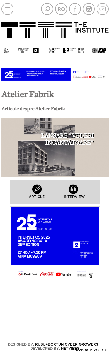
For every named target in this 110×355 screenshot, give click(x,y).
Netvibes (70, 348)
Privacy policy (91, 350)
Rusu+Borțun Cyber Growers (66, 344)
